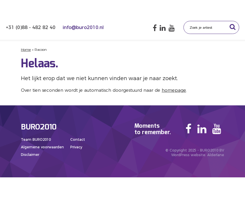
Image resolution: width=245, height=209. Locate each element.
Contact (77, 139)
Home (26, 49)
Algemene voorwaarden (42, 147)
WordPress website (188, 155)
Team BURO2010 (36, 139)
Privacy (76, 147)
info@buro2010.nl (83, 27)
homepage (174, 90)
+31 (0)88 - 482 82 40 (31, 27)
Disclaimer (30, 154)
